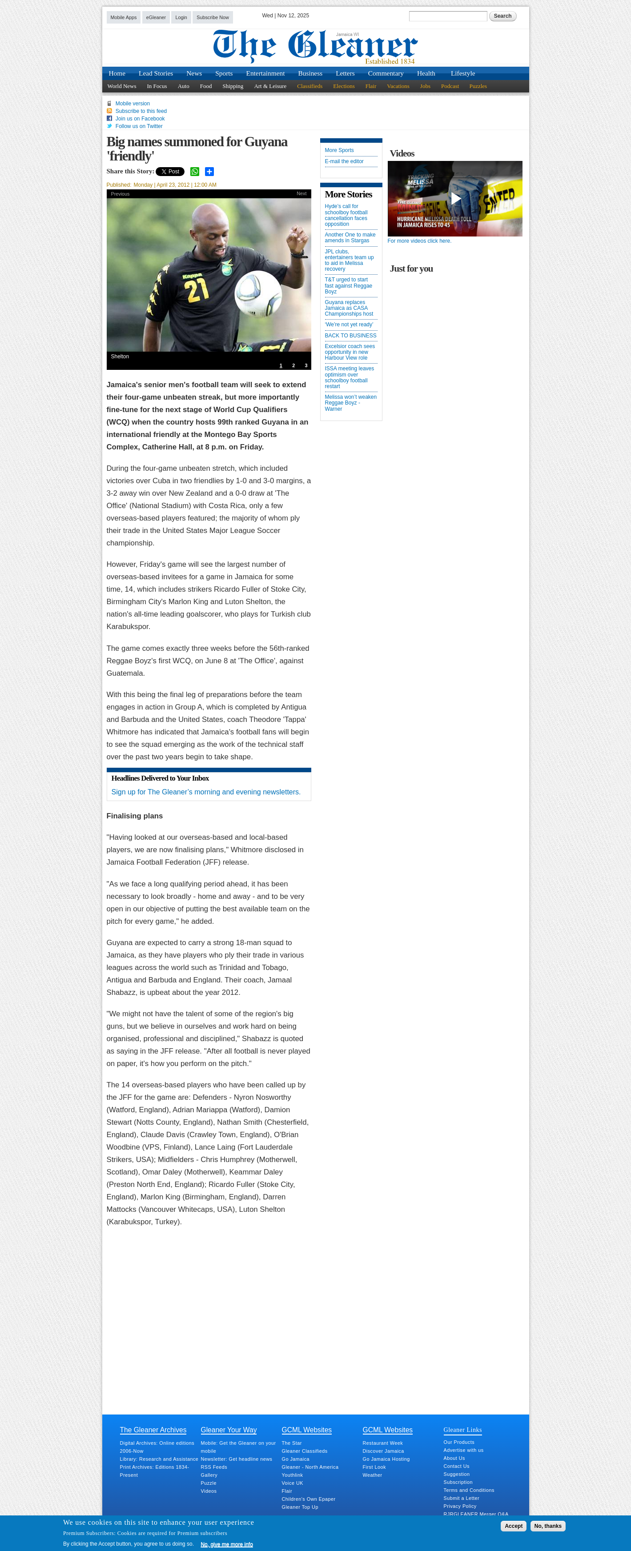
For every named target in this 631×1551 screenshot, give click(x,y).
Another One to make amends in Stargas (350, 238)
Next (301, 193)
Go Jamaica (296, 1459)
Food (206, 86)
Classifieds (309, 86)
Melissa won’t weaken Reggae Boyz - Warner (351, 403)
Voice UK (292, 1483)
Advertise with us (464, 1450)
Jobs (425, 86)
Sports (224, 73)
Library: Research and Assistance (159, 1459)
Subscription (458, 1482)
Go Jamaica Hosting (386, 1459)
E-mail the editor (344, 161)
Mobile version (133, 103)
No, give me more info (227, 1544)
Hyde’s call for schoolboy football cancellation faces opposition (346, 215)
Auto (183, 86)
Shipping (232, 86)
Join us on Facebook (140, 119)
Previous (120, 193)
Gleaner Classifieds (305, 1451)
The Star (292, 1443)
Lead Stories (156, 73)
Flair (371, 86)
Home (117, 73)
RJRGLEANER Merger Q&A (476, 1514)
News (194, 73)
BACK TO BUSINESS (351, 336)
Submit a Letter (462, 1498)
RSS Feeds (214, 1467)
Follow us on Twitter (139, 126)
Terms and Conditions (469, 1490)
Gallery (209, 1475)
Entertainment (265, 73)
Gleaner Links (463, 1429)
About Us (454, 1458)
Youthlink (292, 1475)
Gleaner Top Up (300, 1507)
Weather (372, 1475)
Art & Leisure (270, 86)
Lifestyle (463, 73)
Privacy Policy (460, 1506)
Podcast (450, 86)
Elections (343, 86)
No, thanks (548, 1526)
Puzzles (478, 86)
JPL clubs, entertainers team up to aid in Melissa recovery (349, 261)
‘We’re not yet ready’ (349, 325)
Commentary (386, 73)
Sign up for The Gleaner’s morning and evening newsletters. (206, 792)
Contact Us (457, 1466)
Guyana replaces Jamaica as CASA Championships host (349, 308)
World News (122, 86)
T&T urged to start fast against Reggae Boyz (349, 285)
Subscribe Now (213, 17)
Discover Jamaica (383, 1451)
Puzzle (209, 1483)
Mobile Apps (124, 17)
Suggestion (457, 1474)
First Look (374, 1467)
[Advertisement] (209, 1329)
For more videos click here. (420, 241)
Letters (345, 73)
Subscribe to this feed (141, 111)
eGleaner (156, 17)
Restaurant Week (383, 1443)
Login (181, 17)
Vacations (398, 86)
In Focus (157, 86)
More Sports (339, 150)
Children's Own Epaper (309, 1499)
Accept (513, 1526)
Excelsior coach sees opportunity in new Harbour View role (350, 352)
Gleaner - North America (310, 1467)
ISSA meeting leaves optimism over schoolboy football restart (349, 377)
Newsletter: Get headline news (237, 1459)
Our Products (459, 1442)
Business (310, 73)
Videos (209, 1491)
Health (426, 73)
